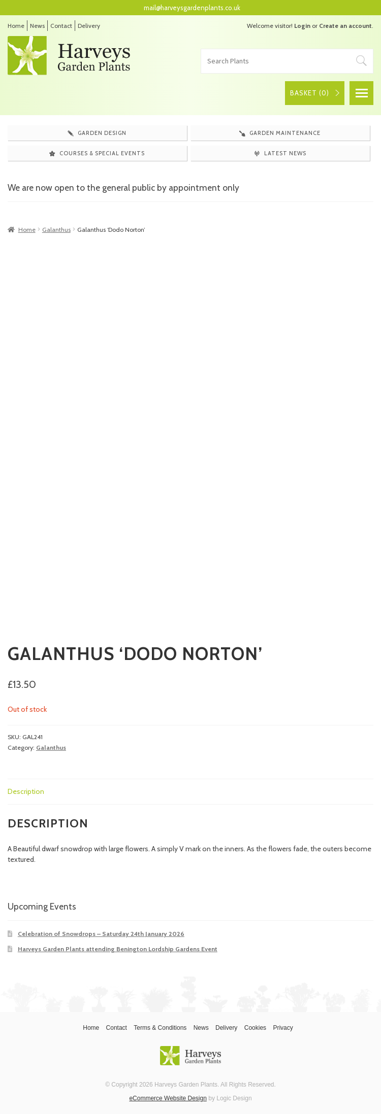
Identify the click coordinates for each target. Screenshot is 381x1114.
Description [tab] (26, 791)
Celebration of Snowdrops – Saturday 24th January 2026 (101, 933)
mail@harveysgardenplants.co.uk (192, 8)
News (37, 25)
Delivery (89, 25)
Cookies (255, 1027)
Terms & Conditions (160, 1027)
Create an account (345, 25)
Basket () (309, 93)
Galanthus (56, 229)
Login (302, 25)
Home (16, 25)
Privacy (283, 1027)
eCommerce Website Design (168, 1098)
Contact (61, 25)
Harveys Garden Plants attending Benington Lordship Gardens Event (117, 949)
